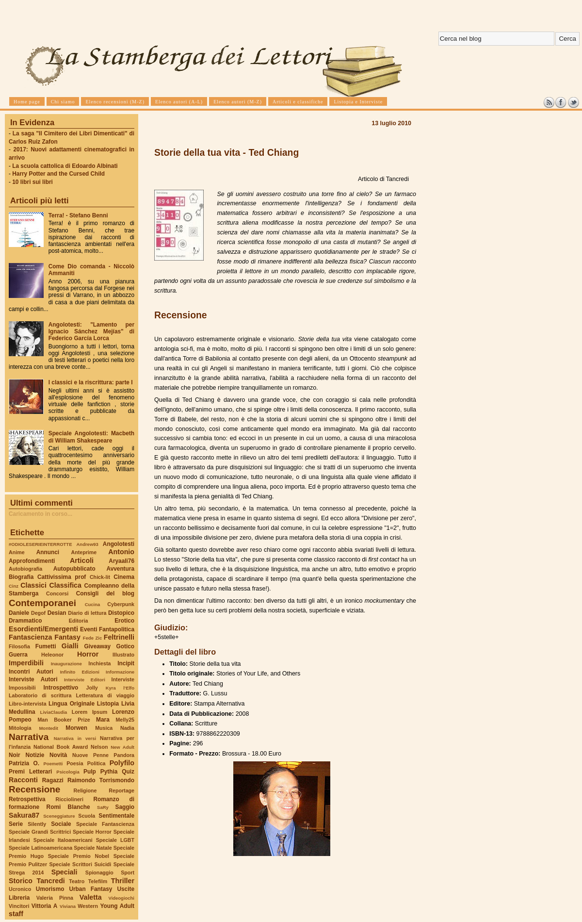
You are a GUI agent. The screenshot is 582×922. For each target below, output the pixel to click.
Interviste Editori (84, 679)
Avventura (120, 568)
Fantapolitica (116, 629)
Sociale (61, 824)
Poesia (74, 763)
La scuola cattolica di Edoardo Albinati (64, 166)
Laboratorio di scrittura (40, 695)
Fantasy (67, 637)
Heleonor (52, 655)
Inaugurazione (66, 663)
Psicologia (67, 771)
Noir (14, 755)
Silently (37, 824)
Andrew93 (87, 544)
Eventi (88, 629)
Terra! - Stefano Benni (78, 215)
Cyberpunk (120, 604)
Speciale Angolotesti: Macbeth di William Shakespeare (91, 437)
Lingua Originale (71, 703)
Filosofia (19, 646)
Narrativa (28, 737)
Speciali (64, 872)
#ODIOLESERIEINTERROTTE (40, 544)
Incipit (125, 663)
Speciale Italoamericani (63, 840)
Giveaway (97, 646)
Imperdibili (26, 663)
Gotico (125, 646)
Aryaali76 (121, 561)
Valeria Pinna (54, 898)
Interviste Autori (33, 679)
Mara (103, 719)
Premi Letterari (30, 771)
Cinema (123, 577)
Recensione (34, 789)
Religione (85, 790)
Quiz (128, 771)
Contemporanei (42, 603)
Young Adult (117, 906)
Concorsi (57, 593)
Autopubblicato (74, 568)
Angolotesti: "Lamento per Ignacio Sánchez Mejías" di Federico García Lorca (91, 331)
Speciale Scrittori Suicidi (80, 864)
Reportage (121, 790)
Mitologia (20, 728)
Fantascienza (30, 637)
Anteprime (84, 552)
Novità (58, 755)
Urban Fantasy (90, 889)
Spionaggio (99, 872)
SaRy (103, 807)
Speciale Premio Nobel (78, 856)
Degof (38, 613)
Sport (127, 872)
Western (88, 906)
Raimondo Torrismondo (100, 780)
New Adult (122, 747)
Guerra (18, 654)
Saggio (124, 807)
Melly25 (124, 720)
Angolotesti (118, 544)
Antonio (121, 552)
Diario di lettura (87, 613)
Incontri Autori (31, 671)
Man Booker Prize (63, 720)
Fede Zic (92, 638)
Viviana (68, 906)
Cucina (92, 604)
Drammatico (25, 620)
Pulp (89, 771)
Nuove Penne (90, 755)
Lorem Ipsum (90, 712)
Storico (20, 881)
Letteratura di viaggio (105, 695)
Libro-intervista (28, 704)
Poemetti (53, 763)
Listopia (108, 703)
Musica (104, 728)
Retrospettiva (27, 799)
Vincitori (19, 906)
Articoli (82, 560)
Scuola (86, 816)
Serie (16, 824)
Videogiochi (122, 898)
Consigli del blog (105, 593)
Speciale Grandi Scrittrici (40, 832)
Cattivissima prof (61, 577)
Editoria (78, 621)
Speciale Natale (93, 848)
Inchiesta (99, 663)
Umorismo (50, 889)
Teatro (76, 881)
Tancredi (51, 881)
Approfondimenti (32, 561)
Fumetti (45, 646)
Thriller (122, 881)
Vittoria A (44, 906)
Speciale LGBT (115, 840)
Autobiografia (25, 569)
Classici (33, 585)
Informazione (120, 672)
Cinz (13, 586)
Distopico (121, 612)
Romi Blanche (68, 807)
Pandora (123, 755)
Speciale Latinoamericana (40, 848)
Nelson (99, 747)
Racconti (23, 780)
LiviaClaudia (53, 712)
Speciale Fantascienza (105, 824)
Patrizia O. (24, 763)
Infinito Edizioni (79, 672)
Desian (57, 612)
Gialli (70, 646)
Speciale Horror (92, 832)
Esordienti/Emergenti (43, 629)
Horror (87, 654)
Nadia (127, 728)
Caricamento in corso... (40, 513)
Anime (17, 552)
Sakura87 (24, 815)
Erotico (124, 620)
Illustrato (123, 655)
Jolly (91, 688)
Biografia (21, 577)
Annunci (47, 552)
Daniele (19, 612)
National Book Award (60, 747)
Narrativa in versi (75, 738)
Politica (96, 763)
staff (16, 914)
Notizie (34, 755)
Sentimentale (116, 815)
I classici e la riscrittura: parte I (90, 382)
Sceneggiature (59, 816)
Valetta (91, 897)
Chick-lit (100, 577)
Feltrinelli (119, 637)
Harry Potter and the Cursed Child (58, 173)
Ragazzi (53, 780)
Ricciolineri (69, 799)
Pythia (109, 771)
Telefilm (97, 881)
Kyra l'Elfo (120, 688)
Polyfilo (122, 763)
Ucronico (20, 889)
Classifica (65, 585)
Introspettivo (61, 687)
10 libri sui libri (32, 182)
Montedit (48, 728)
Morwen (76, 727)
